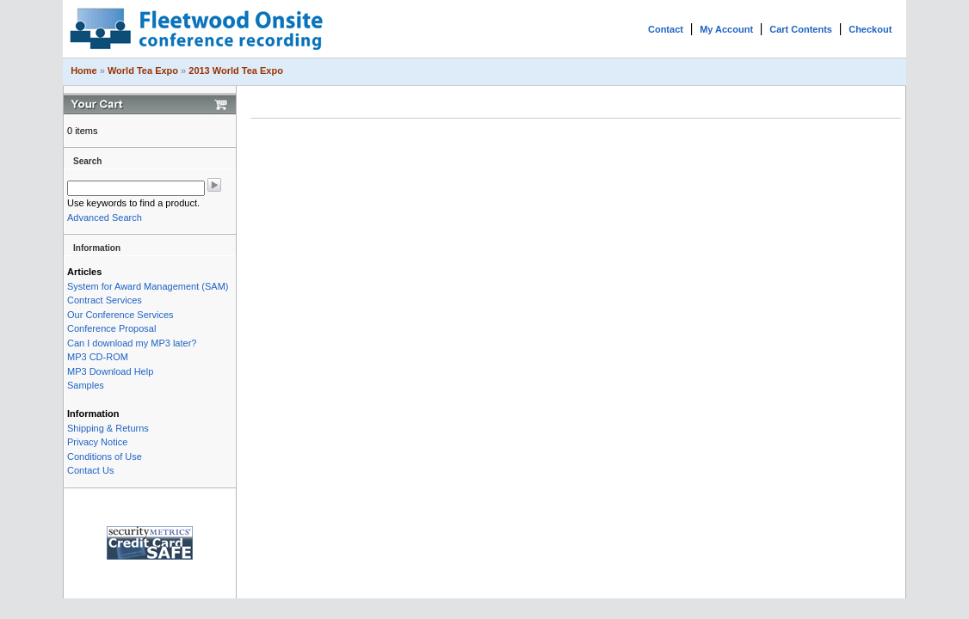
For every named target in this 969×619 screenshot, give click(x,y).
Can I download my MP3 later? (131, 343)
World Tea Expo (143, 70)
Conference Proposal (111, 328)
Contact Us (90, 470)
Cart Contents (800, 29)
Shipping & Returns (108, 428)
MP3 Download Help (110, 371)
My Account (726, 29)
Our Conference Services (120, 315)
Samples (85, 385)
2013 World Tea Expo (235, 70)
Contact (665, 29)
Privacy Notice (97, 442)
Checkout (870, 29)
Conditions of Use (104, 456)
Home (84, 70)
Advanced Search (104, 217)
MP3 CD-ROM (97, 357)
